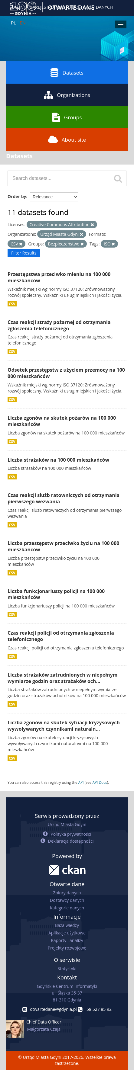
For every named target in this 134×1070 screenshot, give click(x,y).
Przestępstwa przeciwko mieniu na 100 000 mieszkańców (59, 277)
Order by (17, 196)
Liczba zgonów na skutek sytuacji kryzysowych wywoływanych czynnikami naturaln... (64, 725)
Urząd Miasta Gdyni (67, 824)
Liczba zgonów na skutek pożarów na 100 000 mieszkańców (62, 421)
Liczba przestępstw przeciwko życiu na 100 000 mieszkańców (63, 546)
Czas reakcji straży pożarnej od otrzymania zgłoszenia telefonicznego (59, 325)
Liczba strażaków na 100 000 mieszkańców (58, 460)
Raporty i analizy (67, 940)
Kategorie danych (67, 908)
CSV (12, 303)
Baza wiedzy (67, 925)
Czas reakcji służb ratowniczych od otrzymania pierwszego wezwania (63, 498)
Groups (67, 117)
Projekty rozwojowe (67, 948)
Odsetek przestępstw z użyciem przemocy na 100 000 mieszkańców (66, 373)
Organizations (67, 94)
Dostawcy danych (67, 900)
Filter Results (23, 253)
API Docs (99, 782)
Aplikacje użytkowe (67, 933)
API (81, 782)
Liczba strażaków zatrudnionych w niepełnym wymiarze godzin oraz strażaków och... (63, 677)
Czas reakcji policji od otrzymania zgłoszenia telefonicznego (61, 636)
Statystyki (66, 968)
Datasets (67, 72)
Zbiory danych (67, 892)
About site (67, 139)
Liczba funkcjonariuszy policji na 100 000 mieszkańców (56, 594)
